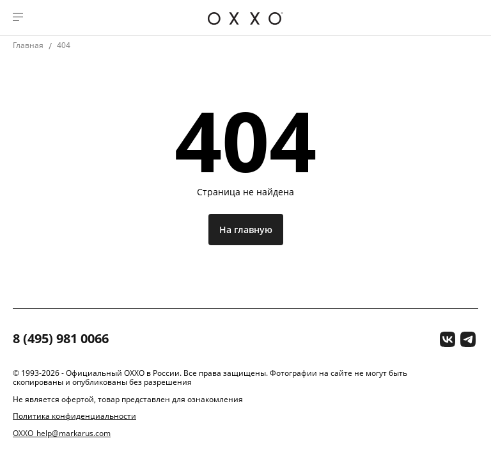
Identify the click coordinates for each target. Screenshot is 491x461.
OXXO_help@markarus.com (62, 433)
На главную (245, 229)
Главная (28, 45)
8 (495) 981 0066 (61, 339)
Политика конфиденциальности (74, 416)
